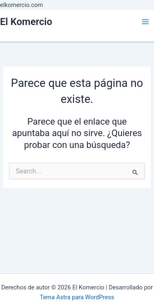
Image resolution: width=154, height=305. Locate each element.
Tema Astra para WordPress (77, 297)
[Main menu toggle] (145, 21)
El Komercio (26, 21)
